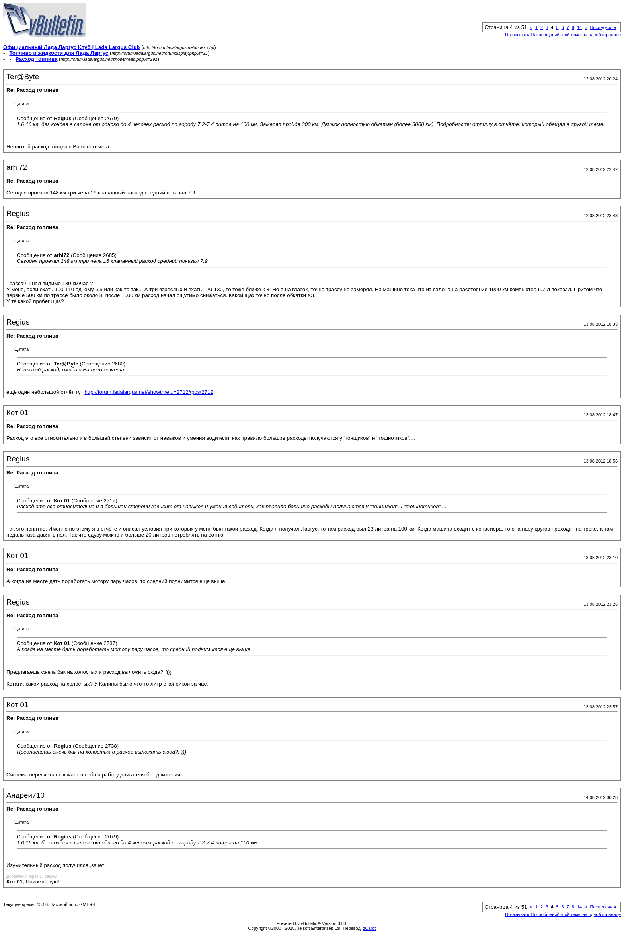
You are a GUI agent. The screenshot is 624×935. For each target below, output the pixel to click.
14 (579, 27)
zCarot (369, 928)
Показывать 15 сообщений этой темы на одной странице (563, 34)
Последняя (603, 27)
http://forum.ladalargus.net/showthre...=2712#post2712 (148, 392)
